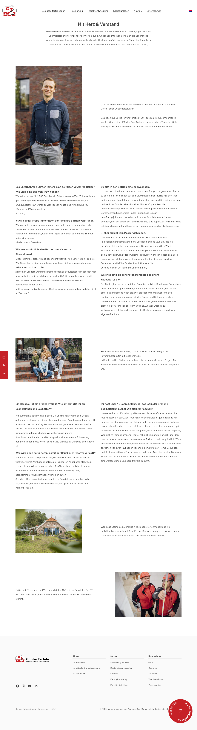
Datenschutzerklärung (25, 710)
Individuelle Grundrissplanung (86, 669)
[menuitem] (190, 11)
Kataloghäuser (79, 663)
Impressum (43, 710)
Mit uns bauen (78, 675)
